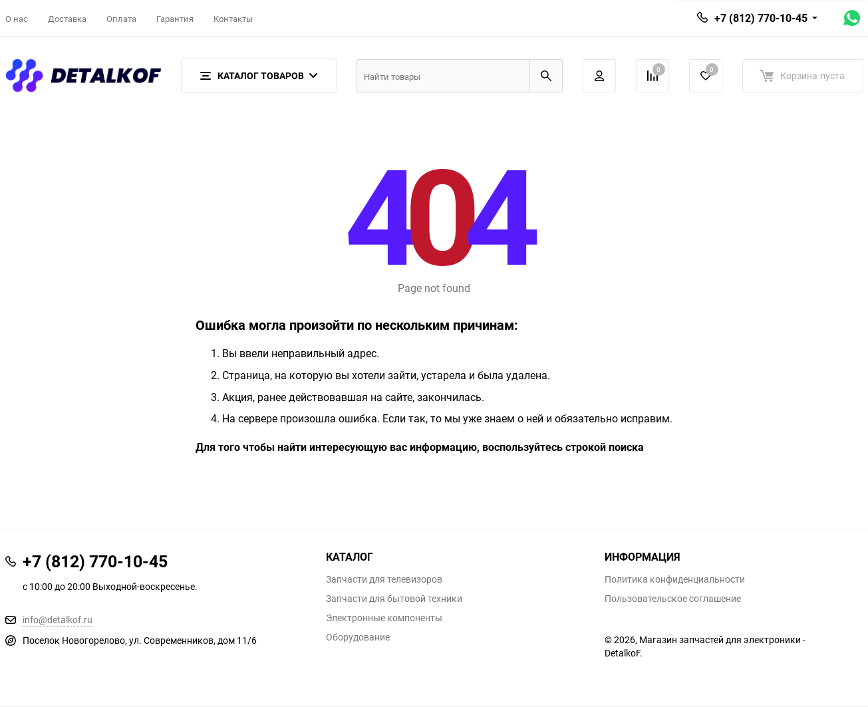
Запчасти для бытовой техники (394, 598)
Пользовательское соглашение (673, 598)
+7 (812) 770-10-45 (760, 18)
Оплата (121, 19)
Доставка (67, 19)
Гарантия (175, 19)
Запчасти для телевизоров (384, 579)
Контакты (233, 19)
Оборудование (358, 637)
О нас (16, 19)
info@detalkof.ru (57, 619)
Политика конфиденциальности (675, 579)
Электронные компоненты (384, 618)
